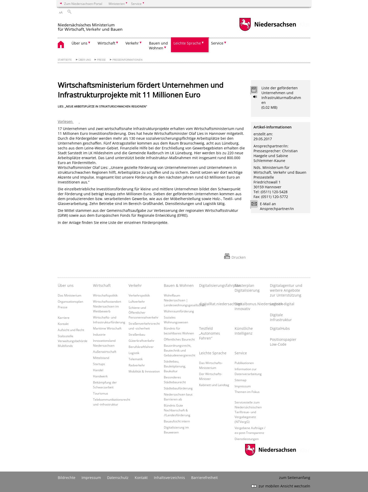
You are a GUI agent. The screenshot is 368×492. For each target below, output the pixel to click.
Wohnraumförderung (179, 311)
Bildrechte (66, 477)
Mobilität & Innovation (144, 371)
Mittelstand (101, 358)
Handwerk (100, 376)
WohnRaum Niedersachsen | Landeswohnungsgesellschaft (185, 300)
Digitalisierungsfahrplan (215, 285)
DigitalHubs (280, 328)
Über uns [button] (79, 43)
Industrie (99, 334)
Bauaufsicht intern (177, 421)
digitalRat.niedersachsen (215, 303)
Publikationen (244, 363)
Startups (99, 364)
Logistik (134, 353)
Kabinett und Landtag (214, 385)
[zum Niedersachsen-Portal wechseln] (267, 30)
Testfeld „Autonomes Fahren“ (209, 333)
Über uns (84, 59)
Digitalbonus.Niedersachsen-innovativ (251, 306)
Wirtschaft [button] (106, 43)
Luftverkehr (137, 301)
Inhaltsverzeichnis (169, 477)
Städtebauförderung (178, 388)
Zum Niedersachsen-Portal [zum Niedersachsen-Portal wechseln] (83, 4)
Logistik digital (282, 303)
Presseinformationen (127, 59)
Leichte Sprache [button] (187, 43)
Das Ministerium (69, 295)
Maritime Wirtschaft (107, 328)
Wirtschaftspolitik (105, 295)
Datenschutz (118, 477)
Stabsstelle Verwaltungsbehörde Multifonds (72, 341)
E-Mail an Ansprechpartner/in (274, 206)
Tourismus (100, 393)
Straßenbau (137, 334)
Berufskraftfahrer (141, 347)
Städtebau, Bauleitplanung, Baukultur (175, 366)
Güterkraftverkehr (141, 340)
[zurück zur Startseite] (101, 25)
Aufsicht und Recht (71, 330)
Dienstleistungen (247, 439)
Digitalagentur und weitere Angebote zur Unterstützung (286, 290)
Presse (101, 59)
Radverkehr (137, 365)
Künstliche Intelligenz (244, 331)
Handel (98, 370)
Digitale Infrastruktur (281, 317)
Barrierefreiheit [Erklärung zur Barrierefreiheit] (204, 477)
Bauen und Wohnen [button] (158, 45)
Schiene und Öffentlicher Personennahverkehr (143, 312)
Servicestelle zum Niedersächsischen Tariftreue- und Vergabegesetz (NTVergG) (248, 412)
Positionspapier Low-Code (283, 342)
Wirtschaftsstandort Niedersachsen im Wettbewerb (107, 306)
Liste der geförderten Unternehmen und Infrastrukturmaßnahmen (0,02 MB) (281, 97)
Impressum (243, 386)
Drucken (239, 257)
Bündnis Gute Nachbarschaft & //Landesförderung (177, 410)
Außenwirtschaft (104, 351)
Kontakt (63, 324)
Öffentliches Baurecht (179, 339)
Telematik (136, 359)
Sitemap (240, 380)
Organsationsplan (70, 301)
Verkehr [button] (132, 43)
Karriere (64, 317)
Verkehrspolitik (139, 295)
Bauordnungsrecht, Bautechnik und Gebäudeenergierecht (179, 350)
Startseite (65, 59)
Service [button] (217, 43)
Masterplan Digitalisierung (247, 288)
